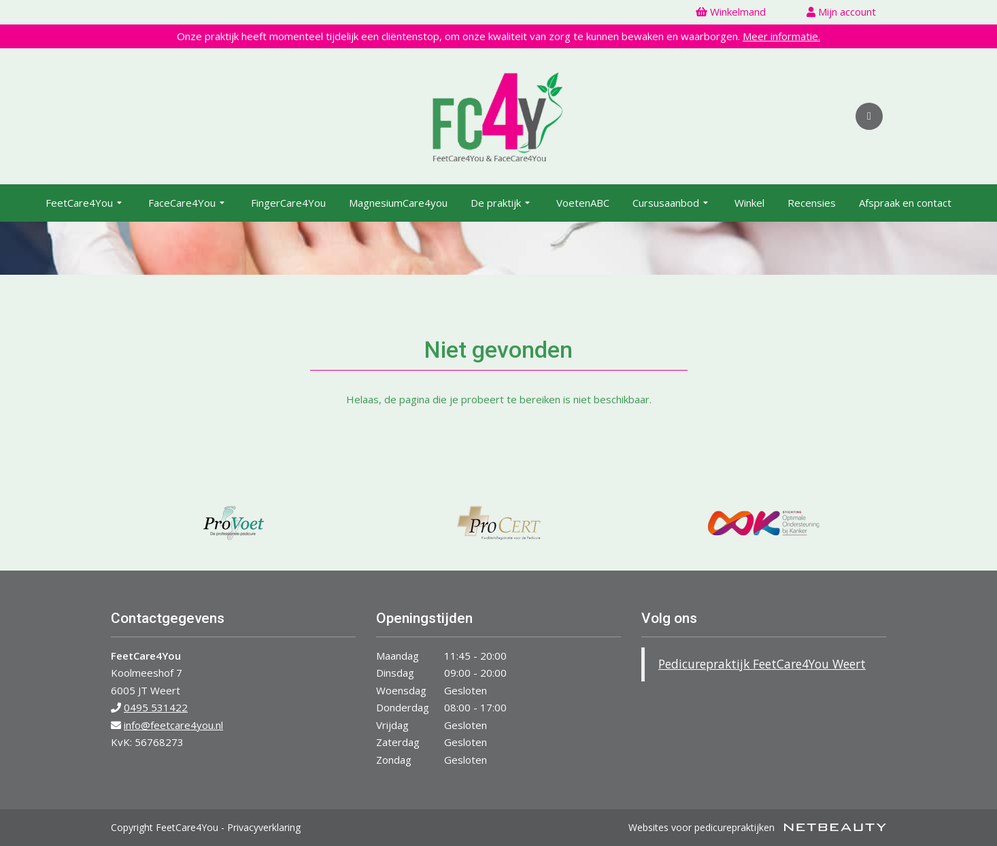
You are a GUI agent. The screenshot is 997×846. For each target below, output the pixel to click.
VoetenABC (582, 202)
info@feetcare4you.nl (173, 725)
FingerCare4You (288, 202)
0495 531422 (156, 707)
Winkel (749, 202)
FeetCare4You (85, 203)
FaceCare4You (188, 203)
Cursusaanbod (671, 203)
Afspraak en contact (905, 202)
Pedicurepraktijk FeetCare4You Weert (762, 664)
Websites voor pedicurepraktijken (757, 827)
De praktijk (502, 203)
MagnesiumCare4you (398, 202)
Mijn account (841, 11)
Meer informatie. (781, 36)
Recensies (812, 202)
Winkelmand (731, 11)
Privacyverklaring (264, 827)
